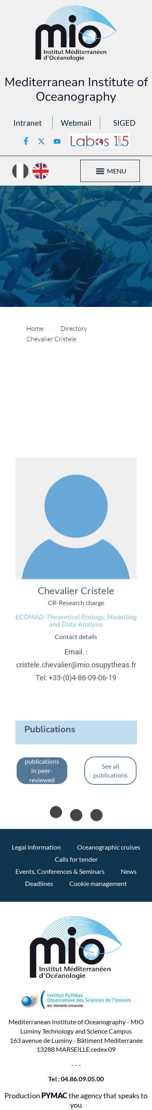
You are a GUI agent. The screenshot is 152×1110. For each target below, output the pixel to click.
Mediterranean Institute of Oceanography (76, 89)
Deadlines (39, 883)
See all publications (110, 824)
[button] (100, 171)
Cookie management (98, 883)
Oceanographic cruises (108, 847)
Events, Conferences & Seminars (60, 871)
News (129, 871)
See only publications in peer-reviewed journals (42, 825)
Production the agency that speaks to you (76, 1100)
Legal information (36, 847)
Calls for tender (76, 859)
